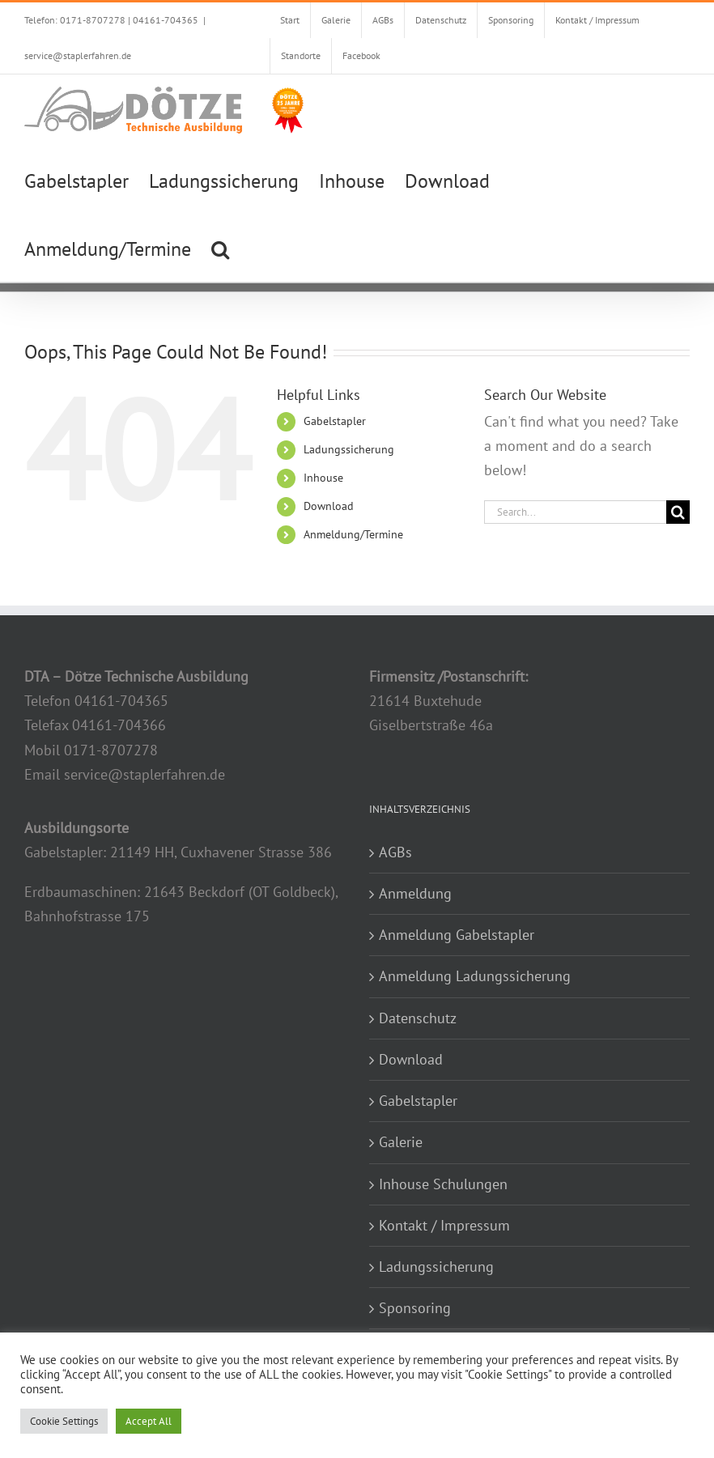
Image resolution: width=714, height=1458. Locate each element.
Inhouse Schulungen (443, 1184)
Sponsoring (415, 1308)
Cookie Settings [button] (64, 1421)
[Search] (678, 512)
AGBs (395, 852)
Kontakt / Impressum (444, 1225)
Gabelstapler (335, 421)
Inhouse (323, 477)
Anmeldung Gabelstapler (456, 934)
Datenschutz (418, 1018)
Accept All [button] (148, 1421)
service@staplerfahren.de (77, 55)
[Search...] (575, 512)
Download (329, 506)
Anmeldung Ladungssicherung (475, 976)
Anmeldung (415, 893)
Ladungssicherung (349, 449)
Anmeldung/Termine (353, 534)
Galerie (401, 1142)
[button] (220, 248)
